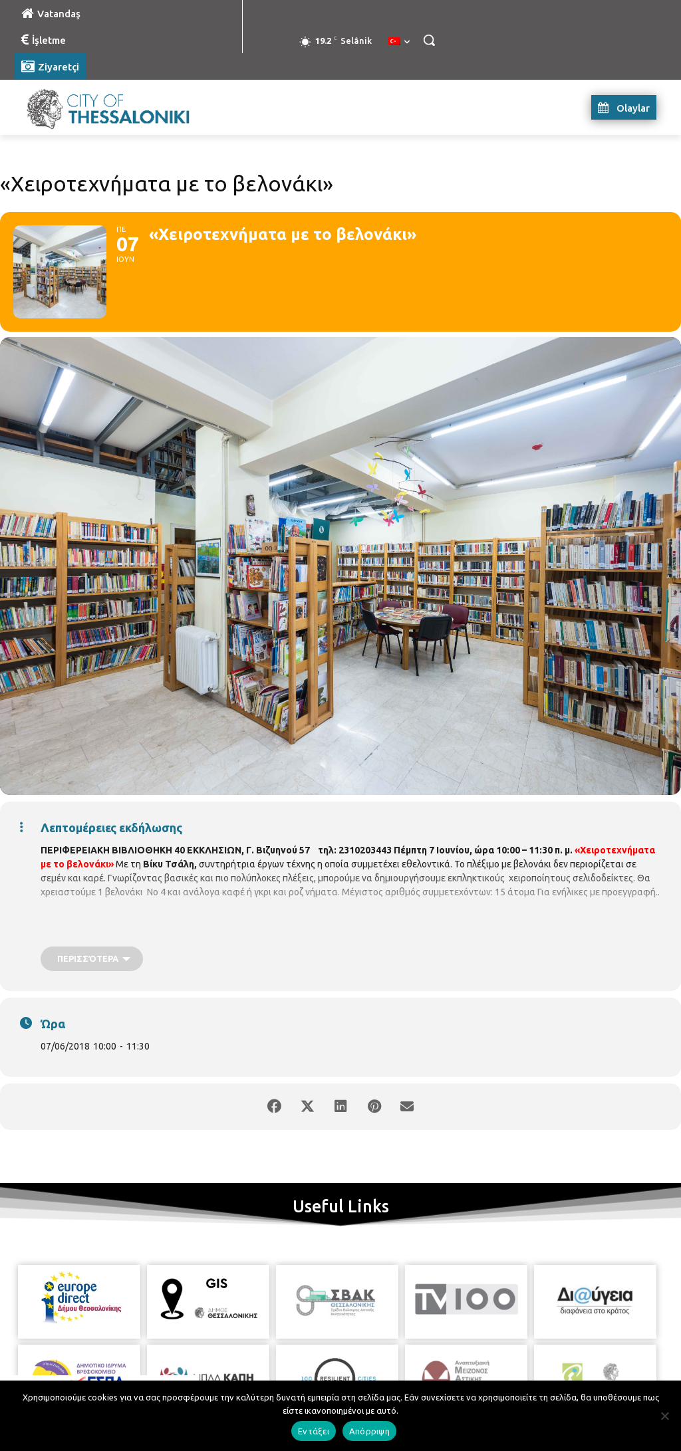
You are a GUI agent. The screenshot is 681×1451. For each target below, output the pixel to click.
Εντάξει (313, 1431)
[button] (429, 40)
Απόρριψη (369, 1431)
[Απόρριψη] (664, 1415)
